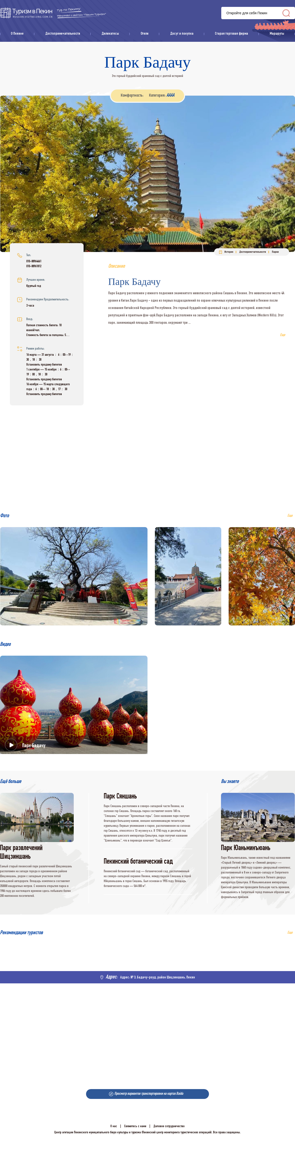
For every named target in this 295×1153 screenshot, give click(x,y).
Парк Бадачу (33, 746)
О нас (113, 1126)
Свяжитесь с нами (135, 1126)
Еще (290, 933)
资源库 (53, 13)
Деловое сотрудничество (169, 1126)
